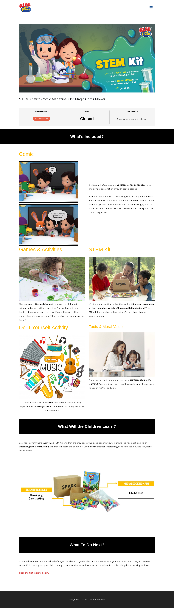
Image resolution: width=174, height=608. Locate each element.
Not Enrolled (41, 118)
